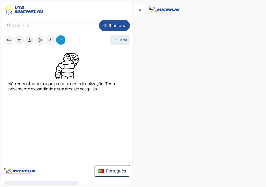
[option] (9, 40)
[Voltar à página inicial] (25, 10)
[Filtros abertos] (120, 40)
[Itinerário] (114, 25)
